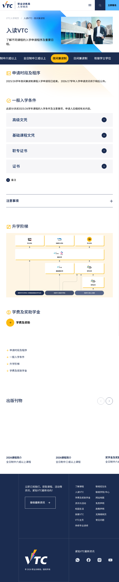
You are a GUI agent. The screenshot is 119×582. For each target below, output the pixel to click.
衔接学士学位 (102, 58)
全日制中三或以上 (35, 58)
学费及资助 (18, 323)
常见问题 (100, 520)
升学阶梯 (13, 363)
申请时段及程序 (16, 350)
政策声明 (100, 509)
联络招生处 (101, 486)
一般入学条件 (15, 357)
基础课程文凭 (23, 135)
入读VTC (79, 492)
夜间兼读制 (60, 58)
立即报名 (112, 5)
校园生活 (79, 509)
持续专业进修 (81, 525)
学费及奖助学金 (16, 370)
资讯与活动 (80, 503)
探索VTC (79, 514)
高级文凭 (19, 120)
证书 (16, 166)
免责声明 (100, 503)
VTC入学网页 (12, 18)
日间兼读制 (80, 58)
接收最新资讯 (40, 502)
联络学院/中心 (103, 492)
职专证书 (19, 151)
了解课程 (79, 486)
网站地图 (100, 497)
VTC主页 (79, 520)
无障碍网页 (101, 514)
